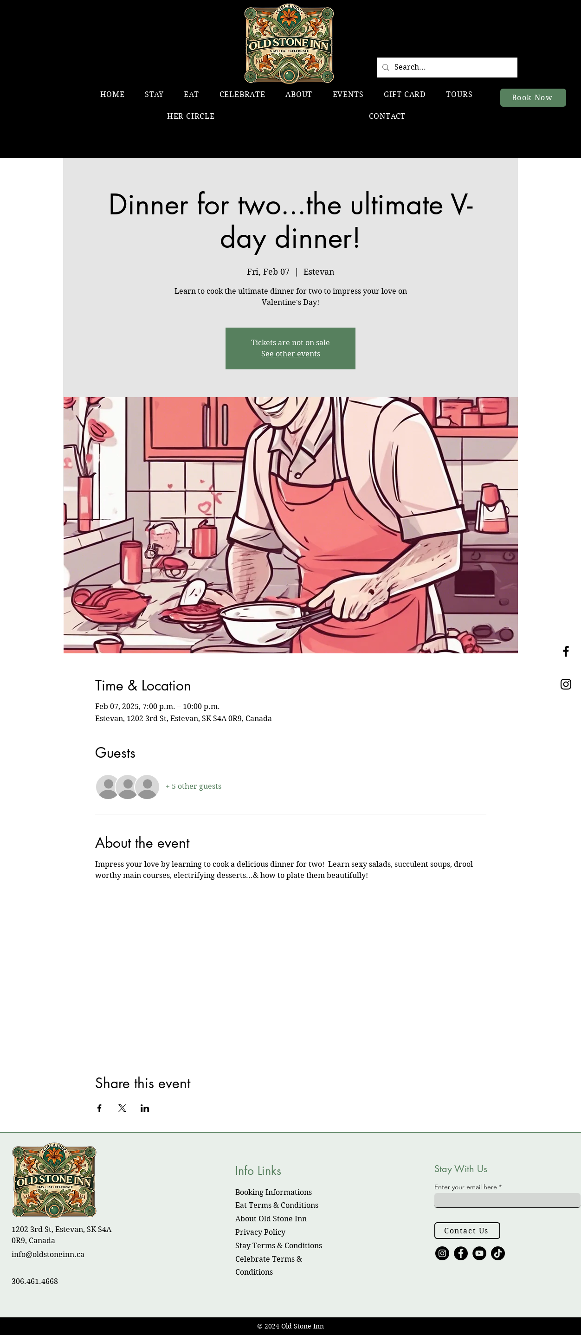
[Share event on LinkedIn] (145, 1108)
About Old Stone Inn (271, 1218)
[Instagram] (442, 1253)
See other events (290, 353)
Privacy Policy (260, 1232)
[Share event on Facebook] (99, 1108)
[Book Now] (533, 98)
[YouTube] (479, 1253)
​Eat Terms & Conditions (276, 1205)
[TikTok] (498, 1253)
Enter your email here (465, 1187)
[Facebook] (461, 1253)
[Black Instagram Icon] (566, 684)
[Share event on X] (122, 1108)
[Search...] (446, 67)
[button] (154, 94)
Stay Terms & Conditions (278, 1245)
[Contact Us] (467, 1230)
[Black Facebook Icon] (566, 651)
